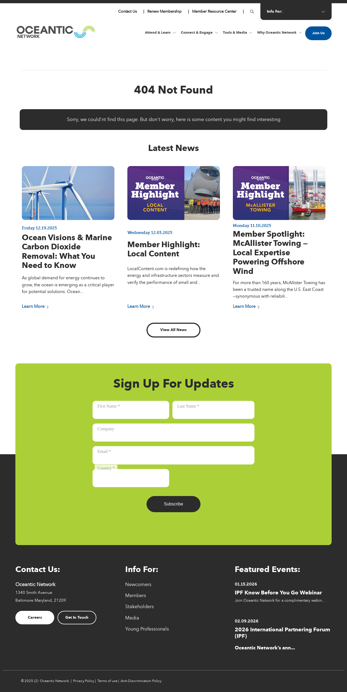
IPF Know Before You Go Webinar (278, 592)
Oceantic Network (54, 681)
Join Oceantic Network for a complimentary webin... (280, 600)
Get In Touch (77, 617)
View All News (173, 330)
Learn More (35, 306)
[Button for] (252, 11)
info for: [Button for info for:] (296, 11)
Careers (35, 617)
